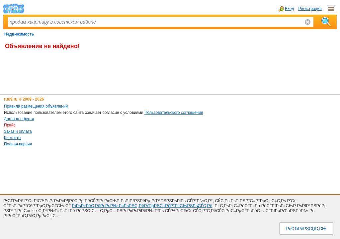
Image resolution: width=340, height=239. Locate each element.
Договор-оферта (19, 119)
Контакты (12, 137)
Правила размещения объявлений (36, 106)
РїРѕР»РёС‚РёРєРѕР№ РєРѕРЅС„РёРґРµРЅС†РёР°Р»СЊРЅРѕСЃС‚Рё (142, 205)
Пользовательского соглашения (173, 112)
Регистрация (310, 8)
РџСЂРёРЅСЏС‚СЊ (306, 228)
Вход (286, 8)
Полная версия (18, 144)
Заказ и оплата (18, 131)
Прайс (10, 125)
